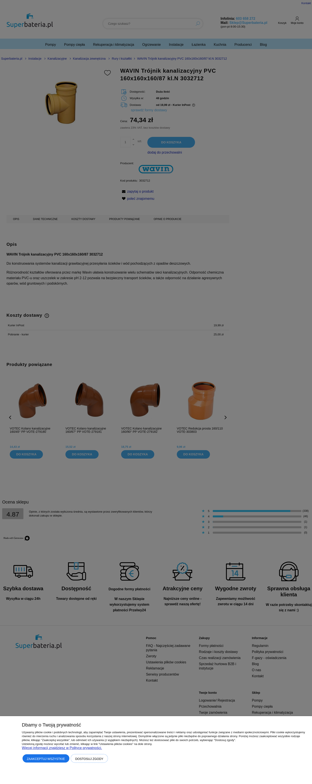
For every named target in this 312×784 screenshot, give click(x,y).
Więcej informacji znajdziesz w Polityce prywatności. (62, 748)
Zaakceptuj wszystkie (46, 759)
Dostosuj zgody (89, 759)
